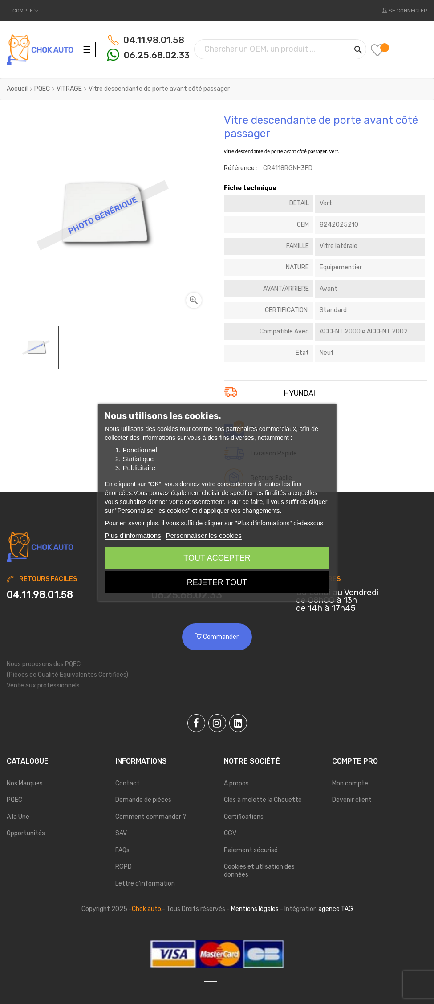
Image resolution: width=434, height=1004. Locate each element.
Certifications (244, 817)
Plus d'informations (133, 535)
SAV (121, 833)
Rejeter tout (217, 582)
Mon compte (350, 783)
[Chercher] (280, 49)
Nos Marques (25, 783)
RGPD (123, 866)
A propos (236, 783)
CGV (230, 833)
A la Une (18, 817)
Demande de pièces (143, 800)
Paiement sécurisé (251, 850)
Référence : (240, 168)
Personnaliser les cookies (204, 535)
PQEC (14, 800)
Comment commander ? (150, 817)
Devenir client (352, 800)
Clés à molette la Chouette (263, 800)
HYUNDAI (299, 394)
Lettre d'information (145, 883)
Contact (127, 783)
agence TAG (335, 909)
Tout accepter (216, 557)
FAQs (122, 850)
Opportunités (26, 833)
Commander (217, 637)
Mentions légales (255, 909)
